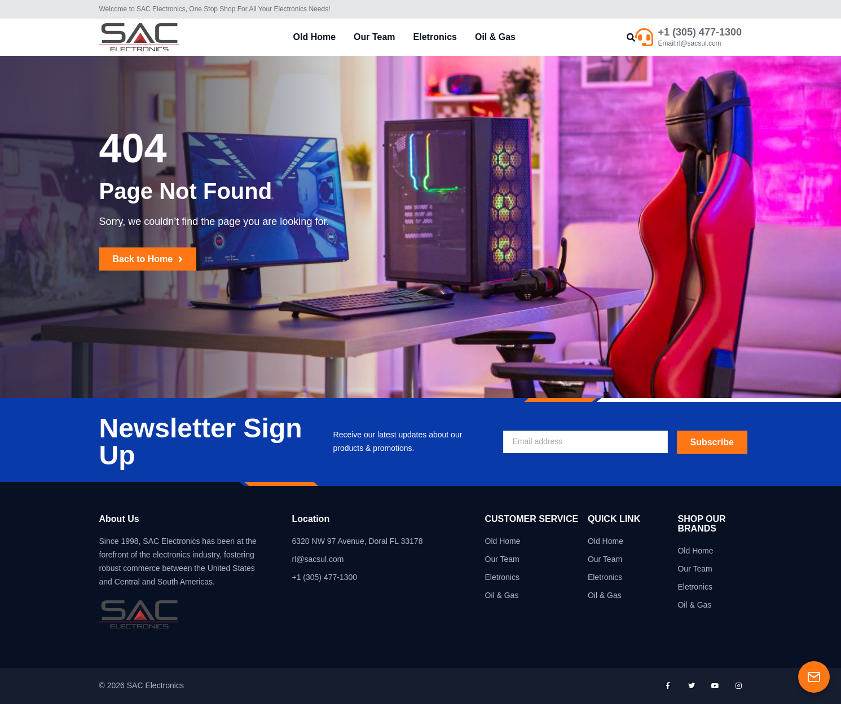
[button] (631, 37)
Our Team (374, 37)
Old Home (314, 37)
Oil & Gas (495, 37)
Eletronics (435, 37)
